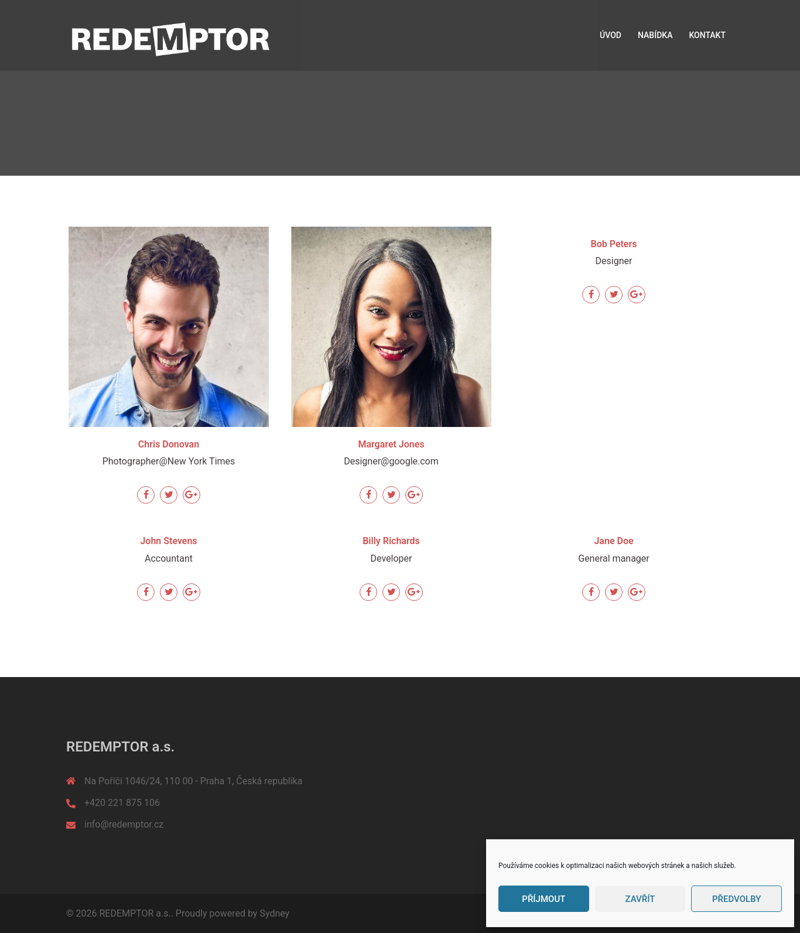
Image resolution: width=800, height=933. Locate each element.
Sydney (274, 913)
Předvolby (736, 899)
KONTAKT (707, 35)
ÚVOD (610, 35)
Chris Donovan (168, 444)
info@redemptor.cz (123, 824)
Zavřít (640, 899)
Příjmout (543, 899)
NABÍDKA (655, 35)
